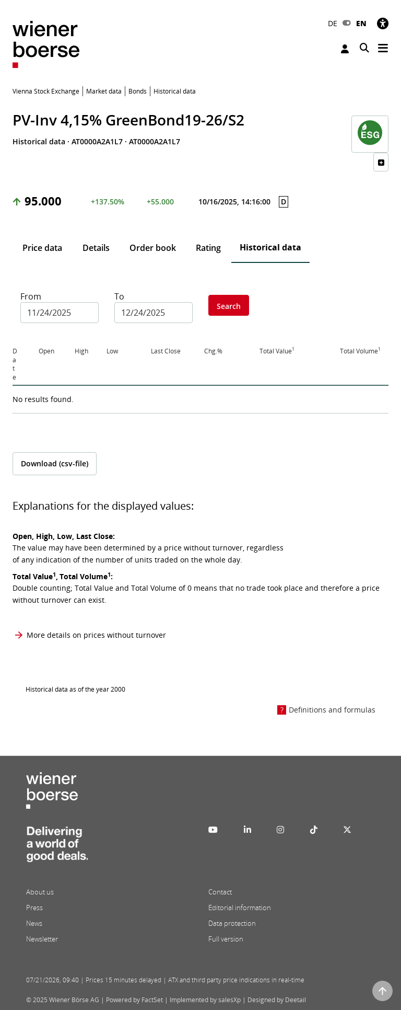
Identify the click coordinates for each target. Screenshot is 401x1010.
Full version (225, 939)
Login (345, 48)
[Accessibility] (382, 23)
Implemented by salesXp (205, 999)
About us (40, 892)
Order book (152, 248)
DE (332, 23)
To (119, 296)
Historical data (270, 247)
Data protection (232, 923)
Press (34, 907)
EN (361, 23)
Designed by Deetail (276, 999)
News (34, 923)
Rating (208, 248)
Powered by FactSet (134, 999)
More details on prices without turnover (96, 635)
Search (229, 306)
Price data (42, 248)
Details (96, 248)
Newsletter (42, 939)
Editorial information (239, 907)
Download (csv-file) (54, 463)
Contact (220, 892)
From (30, 296)
